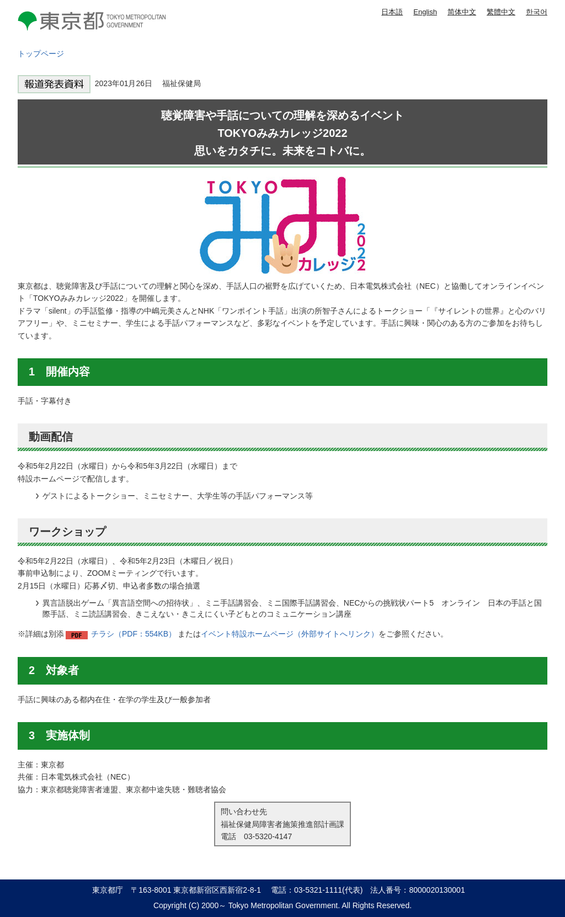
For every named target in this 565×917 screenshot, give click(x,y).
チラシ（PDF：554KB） (133, 633)
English (425, 12)
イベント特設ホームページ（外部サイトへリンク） (290, 633)
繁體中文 (501, 12)
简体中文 (461, 12)
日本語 (392, 12)
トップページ (41, 53)
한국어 (536, 12)
